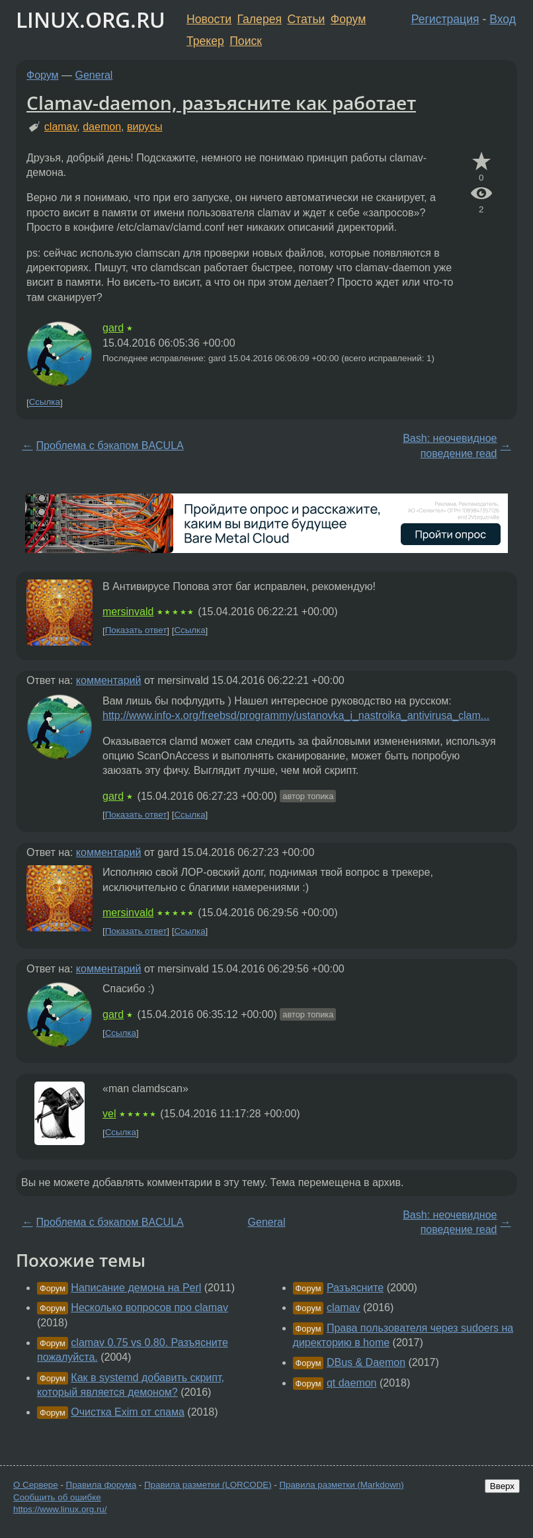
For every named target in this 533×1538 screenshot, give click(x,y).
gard (113, 327)
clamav (60, 126)
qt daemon (352, 1382)
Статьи (306, 19)
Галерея (259, 19)
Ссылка (44, 402)
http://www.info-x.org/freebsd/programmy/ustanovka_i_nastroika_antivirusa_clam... (295, 715)
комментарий (109, 680)
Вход (502, 19)
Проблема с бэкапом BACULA (110, 445)
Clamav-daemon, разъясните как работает (221, 102)
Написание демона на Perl (136, 1287)
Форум (348, 19)
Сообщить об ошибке (57, 1497)
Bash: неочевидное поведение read (450, 445)
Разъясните (355, 1287)
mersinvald (127, 611)
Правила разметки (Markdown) (341, 1485)
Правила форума (101, 1485)
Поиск (245, 41)
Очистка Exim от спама (127, 1412)
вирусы (144, 126)
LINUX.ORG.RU (90, 19)
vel (109, 1113)
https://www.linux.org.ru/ (59, 1509)
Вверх (502, 1486)
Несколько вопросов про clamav (149, 1307)
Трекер (205, 41)
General (94, 75)
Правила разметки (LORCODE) (208, 1485)
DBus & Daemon (366, 1362)
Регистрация (445, 19)
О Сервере (35, 1485)
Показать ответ (136, 631)
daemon (102, 126)
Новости (208, 19)
